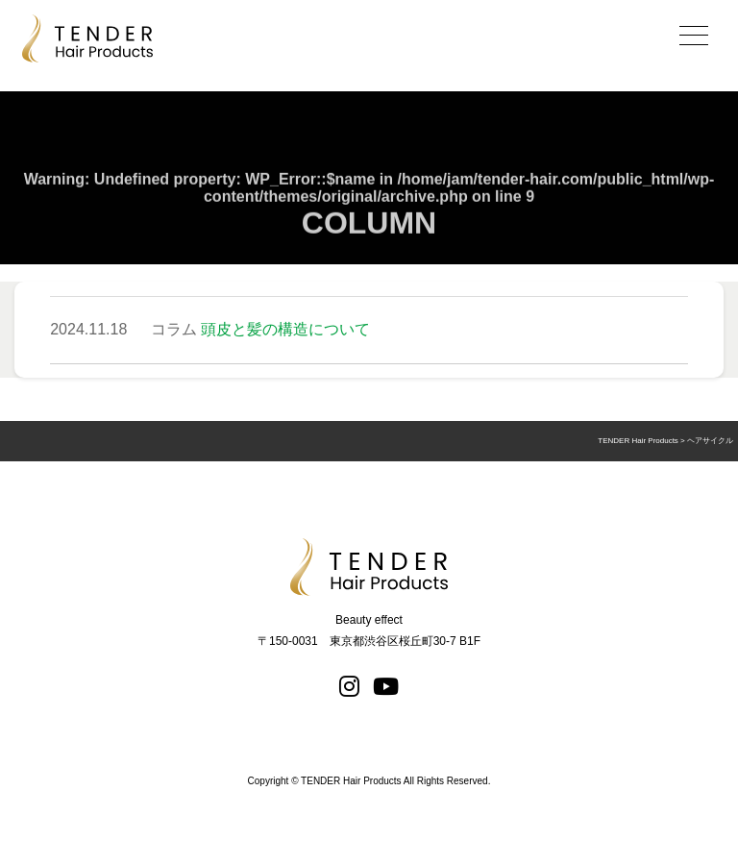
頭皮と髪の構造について (285, 329)
